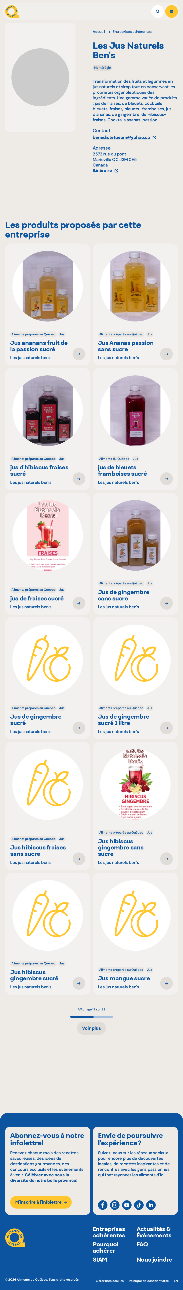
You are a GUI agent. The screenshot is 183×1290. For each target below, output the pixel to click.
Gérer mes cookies (110, 1281)
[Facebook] (102, 1205)
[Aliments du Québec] (12, 11)
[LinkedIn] (151, 1205)
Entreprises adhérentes (109, 1233)
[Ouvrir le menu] (171, 11)
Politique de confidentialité (149, 1281)
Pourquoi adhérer (105, 1248)
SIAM (100, 1260)
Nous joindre (154, 1260)
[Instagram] (115, 1205)
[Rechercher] (157, 11)
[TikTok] (139, 1205)
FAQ (142, 1245)
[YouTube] (127, 1205)
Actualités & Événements (154, 1233)
